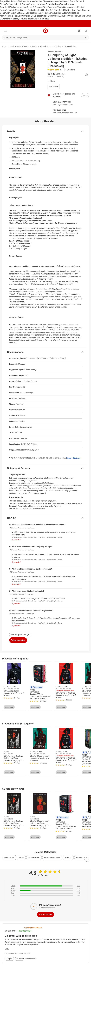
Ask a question (18, 640)
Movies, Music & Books (19, 46)
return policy (20, 508)
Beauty (63, 4)
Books (34, 46)
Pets (61, 10)
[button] (36, 687)
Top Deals (31, 16)
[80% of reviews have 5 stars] (45, 886)
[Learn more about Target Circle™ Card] (68, 103)
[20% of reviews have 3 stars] (45, 891)
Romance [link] (68, 857)
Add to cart (53, 87)
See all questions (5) (20, 634)
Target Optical (16, 13)
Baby (57, 4)
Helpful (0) (41, 537)
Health (7, 7)
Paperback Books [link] (82, 857)
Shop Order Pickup (71, 16)
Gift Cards (54, 10)
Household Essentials (45, 4)
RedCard (23, 19)
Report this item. (73, 458)
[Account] (79, 31)
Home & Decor (68, 1)
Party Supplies (34, 10)
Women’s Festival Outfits (16, 16)
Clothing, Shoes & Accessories (48, 1)
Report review (30, 958)
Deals (25, 13)
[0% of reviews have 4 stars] (45, 888)
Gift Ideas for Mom (26, 1)
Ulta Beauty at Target (72, 10)
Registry (15, 19)
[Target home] (45, 30)
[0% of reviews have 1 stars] (45, 896)
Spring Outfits (61, 13)
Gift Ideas (45, 10)
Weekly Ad (58, 16)
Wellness (14, 7)
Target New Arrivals (9, 1)
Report (60, 537)
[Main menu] (5, 31)
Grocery (32, 4)
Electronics (52, 7)
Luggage (23, 7)
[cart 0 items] (85, 31)
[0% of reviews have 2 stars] (45, 893)
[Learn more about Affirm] (68, 111)
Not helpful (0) (51, 537)
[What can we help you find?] (45, 37)
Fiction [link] (21, 857)
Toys (45, 7)
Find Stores (44, 19)
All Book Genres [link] (34, 857)
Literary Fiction (70, 46)
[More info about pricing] (86, 74)
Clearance (32, 13)
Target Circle (33, 19)
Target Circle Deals (44, 16)
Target (4, 46)
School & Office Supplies (17, 10)
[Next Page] (88, 687)
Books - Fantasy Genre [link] (52, 857)
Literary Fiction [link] (9, 857)
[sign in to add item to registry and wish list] (85, 95)
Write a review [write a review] (45, 914)
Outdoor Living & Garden (17, 4)
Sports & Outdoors (35, 7)
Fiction (58, 46)
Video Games (63, 7)
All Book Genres (46, 46)
